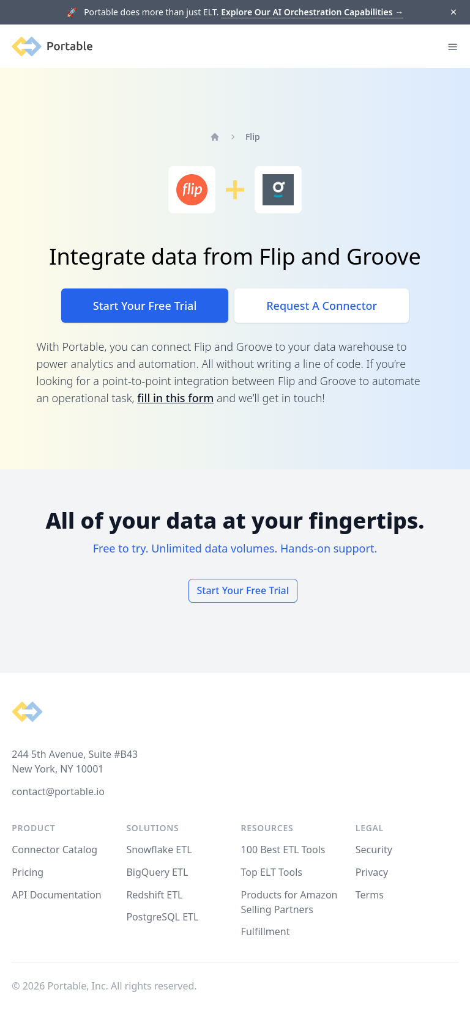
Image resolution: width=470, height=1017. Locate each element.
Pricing (27, 872)
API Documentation (57, 894)
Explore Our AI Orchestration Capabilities (312, 12)
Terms (370, 894)
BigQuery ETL (157, 872)
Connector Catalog (54, 849)
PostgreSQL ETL (162, 916)
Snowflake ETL (159, 849)
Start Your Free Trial (144, 305)
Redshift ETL (154, 894)
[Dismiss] (453, 12)
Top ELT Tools (271, 872)
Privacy (372, 872)
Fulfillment (265, 931)
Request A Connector (321, 305)
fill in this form (175, 398)
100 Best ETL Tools (283, 849)
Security (374, 849)
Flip (252, 136)
